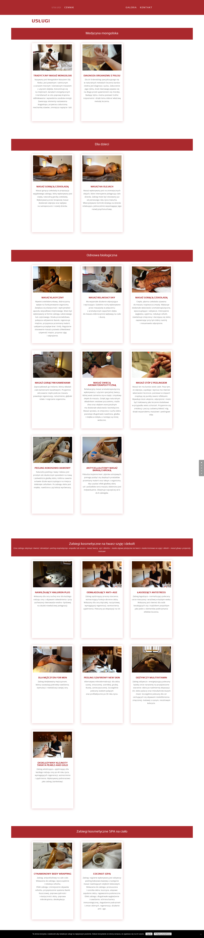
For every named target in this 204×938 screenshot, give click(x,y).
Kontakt (154, 8)
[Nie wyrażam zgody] (200, 934)
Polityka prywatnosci (163, 934)
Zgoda (148, 934)
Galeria (139, 8)
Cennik (61, 8)
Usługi (48, 8)
